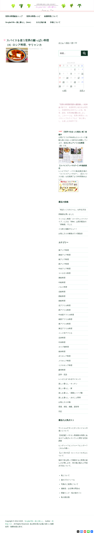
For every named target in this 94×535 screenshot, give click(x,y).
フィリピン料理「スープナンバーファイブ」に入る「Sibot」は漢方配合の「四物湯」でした (73, 221)
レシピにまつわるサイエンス (70, 379)
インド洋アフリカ (65, 333)
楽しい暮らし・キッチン (68, 384)
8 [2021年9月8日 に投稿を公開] (71, 74)
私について (65, 475)
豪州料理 (62, 370)
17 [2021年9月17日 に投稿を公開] (79, 78)
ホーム (61, 43)
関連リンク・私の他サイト (71, 493)
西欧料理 (62, 296)
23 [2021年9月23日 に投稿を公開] (75, 82)
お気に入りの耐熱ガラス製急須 (70, 233)
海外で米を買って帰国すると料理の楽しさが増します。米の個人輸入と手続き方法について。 (73, 463)
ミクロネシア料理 (65, 365)
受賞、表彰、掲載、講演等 (69, 407)
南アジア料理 (64, 259)
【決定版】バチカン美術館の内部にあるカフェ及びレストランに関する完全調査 (73, 438)
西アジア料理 (64, 264)
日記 (60, 411)
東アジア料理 (64, 250)
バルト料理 (63, 287)
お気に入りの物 (64, 402)
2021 (67, 43)
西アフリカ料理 (64, 310)
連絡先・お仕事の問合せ (70, 488)
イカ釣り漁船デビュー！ (68, 229)
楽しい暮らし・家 (65, 388)
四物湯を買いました (66, 214)
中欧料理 (62, 282)
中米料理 (62, 342)
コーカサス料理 (64, 273)
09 (72, 43)
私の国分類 (65, 497)
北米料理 (62, 338)
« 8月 (64, 91)
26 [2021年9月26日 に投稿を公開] (60, 86)
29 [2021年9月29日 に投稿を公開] (71, 86)
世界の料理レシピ (33, 16)
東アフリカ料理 (64, 324)
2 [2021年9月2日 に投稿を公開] (74, 69)
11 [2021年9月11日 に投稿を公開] (82, 74)
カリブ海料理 (64, 347)
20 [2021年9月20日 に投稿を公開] (64, 82)
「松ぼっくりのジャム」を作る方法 (72, 210)
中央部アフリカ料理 (66, 315)
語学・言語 (63, 375)
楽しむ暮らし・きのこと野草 (70, 398)
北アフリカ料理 (64, 305)
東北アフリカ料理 (65, 328)
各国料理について (51, 16)
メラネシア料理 (64, 361)
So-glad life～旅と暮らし (34, 521)
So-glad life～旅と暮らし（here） (18, 22)
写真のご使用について (69, 484)
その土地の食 (41, 22)
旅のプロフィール (68, 480)
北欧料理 (62, 292)
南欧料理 (62, 301)
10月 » (82, 91)
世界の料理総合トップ (14, 16)
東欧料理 (62, 278)
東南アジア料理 (64, 255)
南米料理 (62, 351)
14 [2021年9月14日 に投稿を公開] (67, 78)
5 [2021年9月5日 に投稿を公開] (59, 74)
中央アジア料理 (64, 269)
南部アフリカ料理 (65, 319)
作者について (55, 22)
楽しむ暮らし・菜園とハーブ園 (70, 393)
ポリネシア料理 (64, 356)
